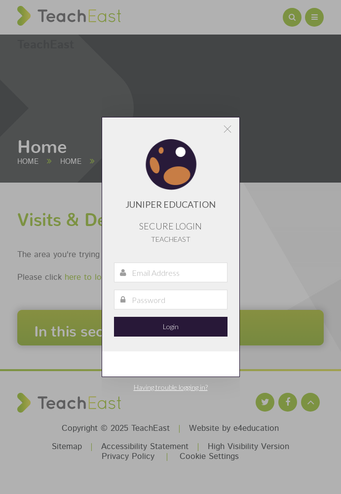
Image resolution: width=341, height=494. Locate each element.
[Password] (170, 299)
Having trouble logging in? (171, 387)
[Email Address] (170, 272)
